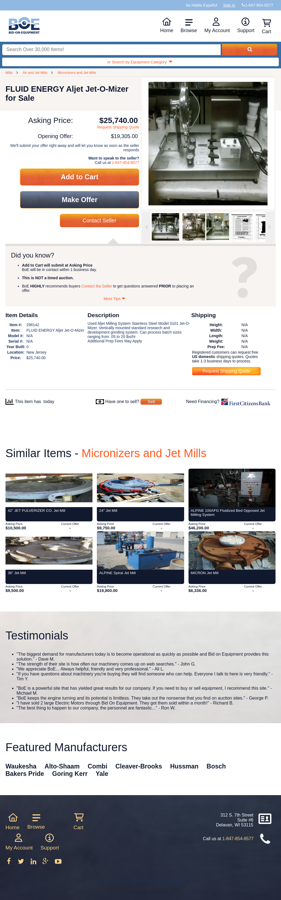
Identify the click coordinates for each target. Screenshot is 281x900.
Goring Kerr (70, 773)
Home (166, 25)
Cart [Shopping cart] (266, 27)
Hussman (184, 766)
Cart (78, 821)
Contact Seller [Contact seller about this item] (99, 220)
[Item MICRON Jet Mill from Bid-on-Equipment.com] (232, 550)
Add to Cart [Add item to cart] (80, 177)
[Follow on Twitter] (22, 863)
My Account (217, 25)
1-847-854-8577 (125, 162)
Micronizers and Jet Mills (77, 73)
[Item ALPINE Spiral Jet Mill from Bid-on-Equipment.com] (140, 550)
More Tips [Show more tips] (115, 299)
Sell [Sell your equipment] (151, 401)
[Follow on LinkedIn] (34, 863)
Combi (98, 766)
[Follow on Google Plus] (46, 863)
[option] (165, 227)
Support (245, 25)
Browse (189, 26)
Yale (102, 773)
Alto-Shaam (62, 766)
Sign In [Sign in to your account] (229, 5)
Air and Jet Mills (35, 73)
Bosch (216, 766)
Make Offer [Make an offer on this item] (79, 199)
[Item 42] (48, 488)
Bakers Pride (24, 773)
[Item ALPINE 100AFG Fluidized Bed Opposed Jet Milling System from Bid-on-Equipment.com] (232, 488)
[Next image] (269, 227)
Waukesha (20, 766)
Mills (9, 73)
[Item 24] (140, 488)
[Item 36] (48, 550)
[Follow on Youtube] (58, 863)
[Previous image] (146, 227)
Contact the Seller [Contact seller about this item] (97, 286)
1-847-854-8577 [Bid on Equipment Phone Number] (259, 5)
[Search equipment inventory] (111, 49)
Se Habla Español (201, 5)
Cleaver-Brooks (138, 766)
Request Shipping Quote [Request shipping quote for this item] (118, 127)
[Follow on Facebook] (9, 863)
